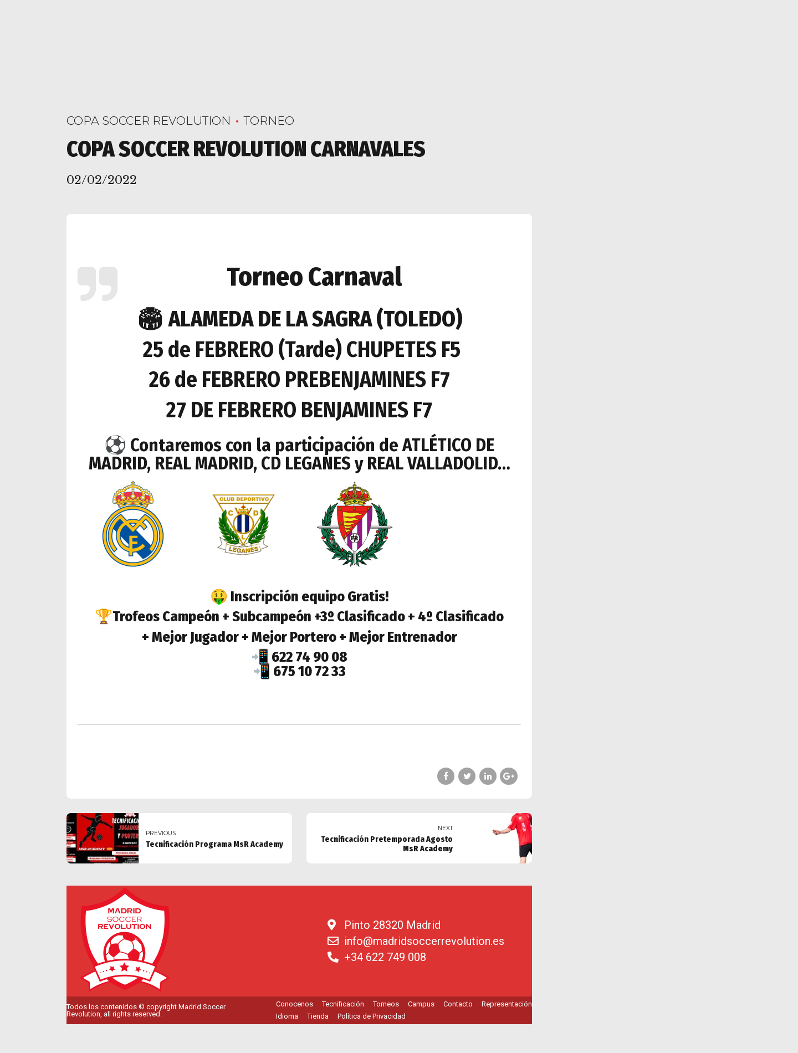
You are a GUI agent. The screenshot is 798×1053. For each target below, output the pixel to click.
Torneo (269, 120)
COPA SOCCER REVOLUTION (148, 120)
